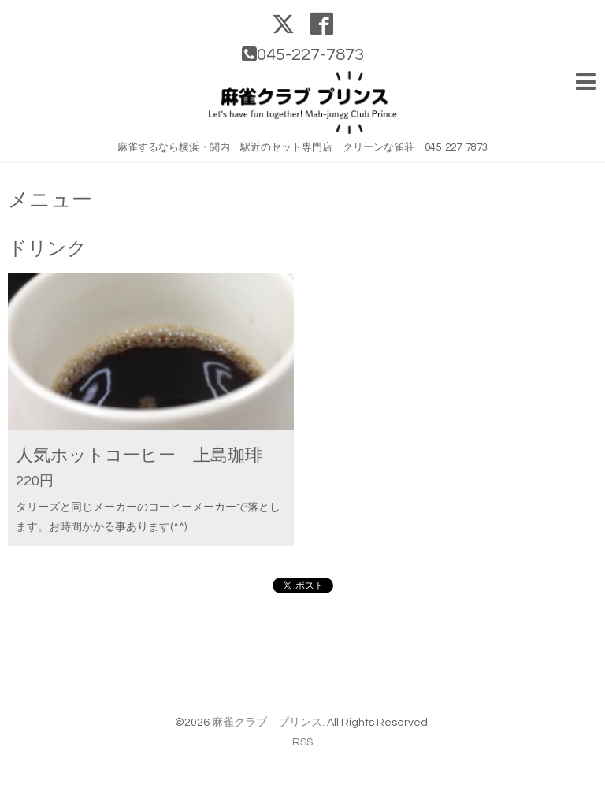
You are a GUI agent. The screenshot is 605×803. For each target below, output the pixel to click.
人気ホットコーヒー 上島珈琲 (139, 456)
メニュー (50, 200)
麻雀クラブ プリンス (267, 722)
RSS (302, 742)
